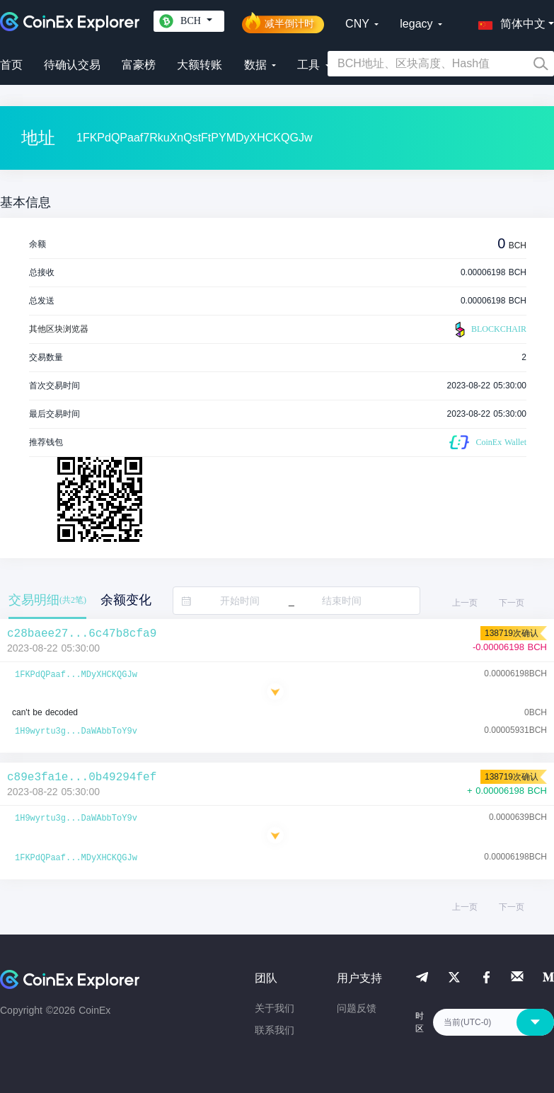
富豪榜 (139, 65)
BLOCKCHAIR (488, 329)
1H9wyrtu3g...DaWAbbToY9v (76, 731)
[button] (508, 21)
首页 (11, 65)
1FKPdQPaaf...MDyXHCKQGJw (76, 675)
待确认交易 (72, 65)
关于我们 (274, 1008)
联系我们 (274, 1030)
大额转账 (199, 65)
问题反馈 (356, 1008)
